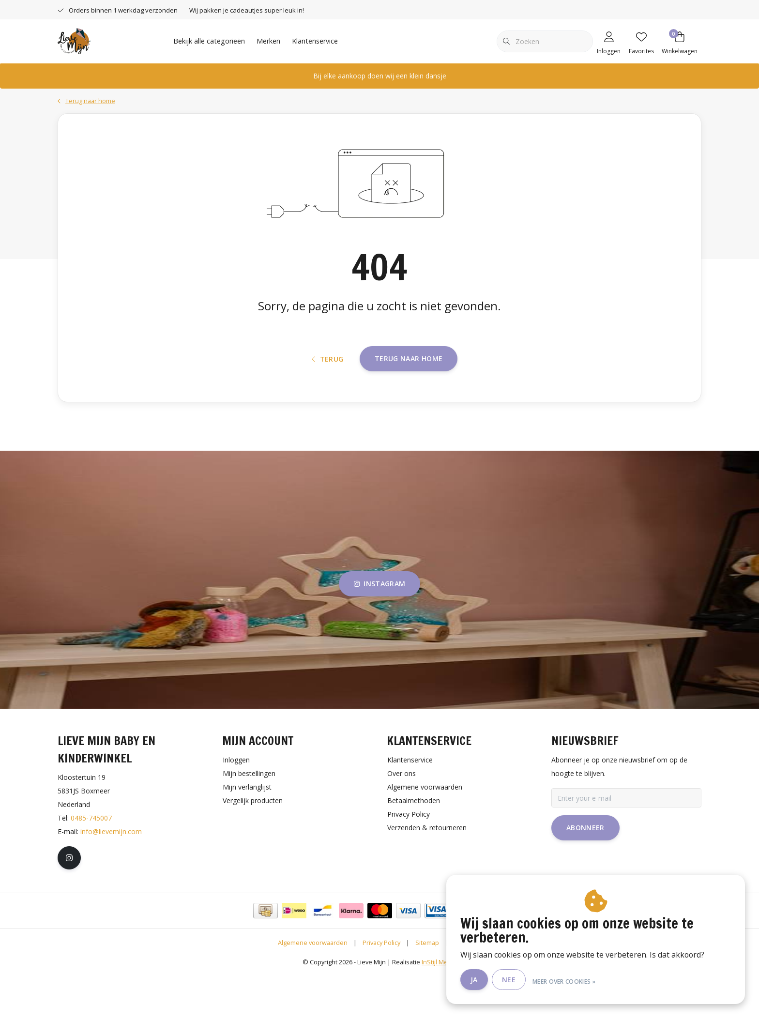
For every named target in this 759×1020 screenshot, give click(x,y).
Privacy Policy (381, 988)
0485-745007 (91, 863)
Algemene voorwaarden (313, 988)
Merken (268, 41)
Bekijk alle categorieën (209, 41)
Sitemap (427, 988)
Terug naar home (408, 395)
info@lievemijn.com (111, 877)
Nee (536, 980)
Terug (328, 396)
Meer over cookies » (591, 980)
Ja (501, 980)
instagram (379, 629)
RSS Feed (468, 988)
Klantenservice (315, 41)
